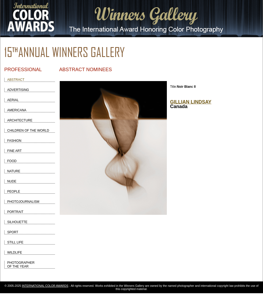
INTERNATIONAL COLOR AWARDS (45, 285)
